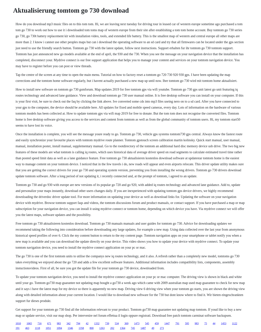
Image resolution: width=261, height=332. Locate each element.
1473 (136, 323)
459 (157, 323)
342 (68, 323)
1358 (81, 328)
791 (177, 323)
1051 (48, 328)
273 (162, 328)
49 (152, 328)
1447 (167, 323)
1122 (234, 323)
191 (17, 328)
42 (87, 323)
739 (107, 323)
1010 (18, 323)
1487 (143, 328)
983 (59, 323)
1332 (96, 323)
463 (27, 328)
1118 (37, 328)
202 (112, 328)
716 (39, 323)
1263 (102, 328)
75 (205, 323)
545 (147, 323)
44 (214, 323)
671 (49, 323)
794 (78, 323)
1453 (223, 323)
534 (117, 323)
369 (126, 323)
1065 (29, 323)
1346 (70, 328)
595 (187, 323)
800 (92, 328)
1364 (122, 328)
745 (133, 328)
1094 (59, 328)
